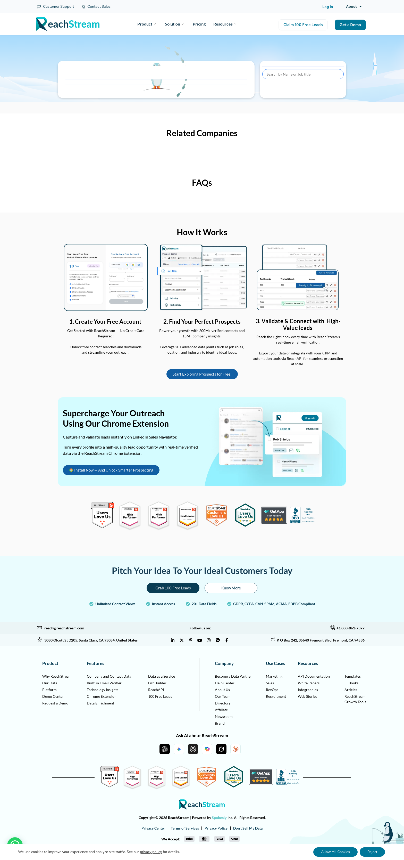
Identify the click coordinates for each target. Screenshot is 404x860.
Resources (224, 23)
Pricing (199, 23)
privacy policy (151, 851)
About (354, 6)
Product (146, 23)
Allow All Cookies (335, 851)
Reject (372, 851)
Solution (174, 23)
